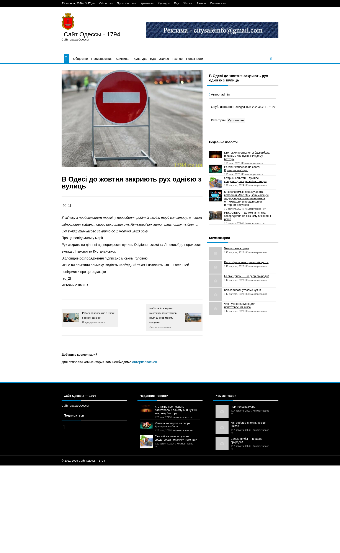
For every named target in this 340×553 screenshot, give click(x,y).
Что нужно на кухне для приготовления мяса (239, 305)
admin (225, 94)
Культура (164, 3)
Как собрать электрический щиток (246, 262)
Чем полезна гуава (236, 248)
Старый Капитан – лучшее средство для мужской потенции (245, 179)
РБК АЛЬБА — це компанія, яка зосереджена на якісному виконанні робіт (247, 216)
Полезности (218, 3)
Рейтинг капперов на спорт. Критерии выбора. (242, 168)
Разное (201, 3)
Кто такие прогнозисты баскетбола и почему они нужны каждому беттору (247, 156)
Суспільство (236, 120)
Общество (106, 3)
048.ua (83, 285)
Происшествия (126, 3)
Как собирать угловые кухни (242, 290)
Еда (176, 3)
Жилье (187, 3)
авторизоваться (144, 362)
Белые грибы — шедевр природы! (246, 276)
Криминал (147, 3)
